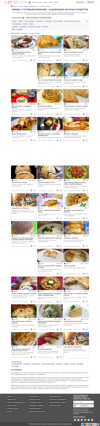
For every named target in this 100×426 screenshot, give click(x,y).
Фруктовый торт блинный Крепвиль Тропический (49, 322)
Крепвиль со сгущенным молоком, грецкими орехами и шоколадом (23, 238)
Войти (90, 2)
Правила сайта (11, 399)
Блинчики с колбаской (71, 238)
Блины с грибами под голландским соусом (49, 211)
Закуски (31, 24)
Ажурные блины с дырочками (72, 21)
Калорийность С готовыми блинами (30, 33)
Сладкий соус (39, 21)
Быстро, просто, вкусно (34, 26)
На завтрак (45, 26)
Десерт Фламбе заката (19, 134)
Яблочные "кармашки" (71, 134)
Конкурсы (56, 2)
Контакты (10, 411)
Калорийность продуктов (36, 405)
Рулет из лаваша (58, 21)
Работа (50, 2)
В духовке (14, 26)
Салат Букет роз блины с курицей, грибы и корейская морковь (75, 183)
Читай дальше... (70, 14)
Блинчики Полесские (44, 349)
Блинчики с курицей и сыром (73, 80)
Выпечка (25, 24)
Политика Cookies (12, 405)
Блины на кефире (29, 21)
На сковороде (22, 26)
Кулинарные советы (35, 399)
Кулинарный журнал (35, 408)
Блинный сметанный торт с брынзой (50, 238)
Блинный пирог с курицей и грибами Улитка (49, 52)
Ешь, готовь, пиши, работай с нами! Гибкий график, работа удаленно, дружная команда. (23, 212)
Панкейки (20, 21)
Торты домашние (16, 24)
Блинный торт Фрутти (45, 106)
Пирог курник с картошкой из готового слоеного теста (21, 349)
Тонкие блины (48, 21)
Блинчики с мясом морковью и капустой (74, 211)
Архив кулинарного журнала (37, 411)
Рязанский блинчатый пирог (73, 321)
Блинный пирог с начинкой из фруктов (21, 106)
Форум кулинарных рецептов (57, 402)
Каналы (45, 2)
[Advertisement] (24, 72)
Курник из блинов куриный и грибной (24, 293)
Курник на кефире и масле (46, 182)
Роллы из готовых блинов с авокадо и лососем (49, 266)
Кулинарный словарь (35, 402)
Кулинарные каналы (55, 405)
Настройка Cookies (12, 408)
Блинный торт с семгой (19, 182)
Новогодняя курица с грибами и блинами (22, 322)
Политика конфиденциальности (16, 402)
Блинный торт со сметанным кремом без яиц (76, 294)
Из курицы (19, 29)
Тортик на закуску (69, 265)
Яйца (13, 29)
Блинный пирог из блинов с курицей (76, 106)
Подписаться (81, 405)
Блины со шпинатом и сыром (73, 52)
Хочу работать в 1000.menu (20, 208)
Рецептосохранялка (37, 2)
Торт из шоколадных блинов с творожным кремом (21, 52)
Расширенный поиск (55, 396)
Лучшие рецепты (34, 396)
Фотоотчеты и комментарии (57, 399)
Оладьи (14, 21)
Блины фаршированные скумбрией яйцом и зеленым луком (49, 294)
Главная (9, 396)
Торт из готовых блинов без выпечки (50, 80)
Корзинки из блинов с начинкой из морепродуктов (49, 134)
